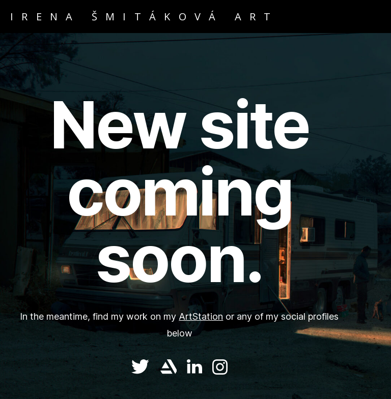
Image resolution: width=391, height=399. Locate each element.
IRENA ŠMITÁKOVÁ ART (144, 17)
